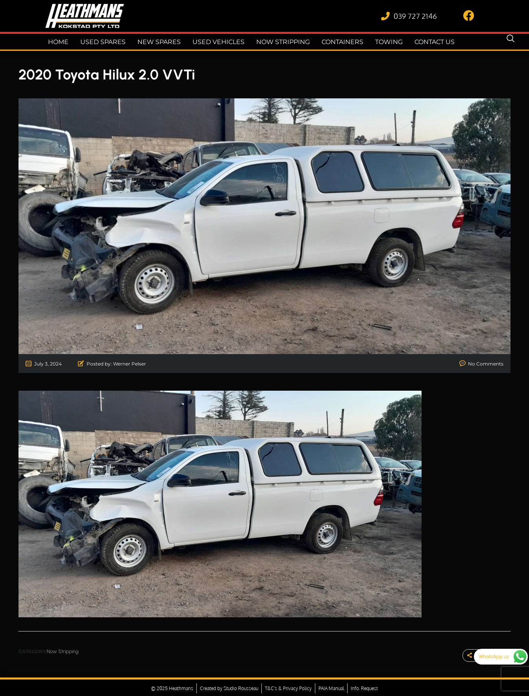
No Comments (485, 364)
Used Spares (108, 42)
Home (66, 42)
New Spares (161, 42)
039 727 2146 (415, 15)
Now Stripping (279, 42)
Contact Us (426, 42)
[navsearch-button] (510, 42)
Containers (337, 42)
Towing (382, 42)
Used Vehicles (218, 42)
